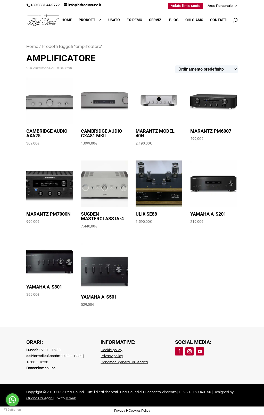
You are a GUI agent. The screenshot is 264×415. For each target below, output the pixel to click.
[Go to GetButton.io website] (12, 409)
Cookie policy (111, 350)
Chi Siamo (194, 20)
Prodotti (87, 20)
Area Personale (220, 6)
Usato (114, 20)
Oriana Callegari (39, 398)
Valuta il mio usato (185, 6)
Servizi (155, 20)
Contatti (218, 20)
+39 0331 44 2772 (45, 5)
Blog (174, 20)
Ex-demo (134, 20)
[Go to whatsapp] (12, 399)
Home (67, 20)
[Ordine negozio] (206, 69)
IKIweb (70, 398)
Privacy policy (112, 356)
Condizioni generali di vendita (124, 362)
